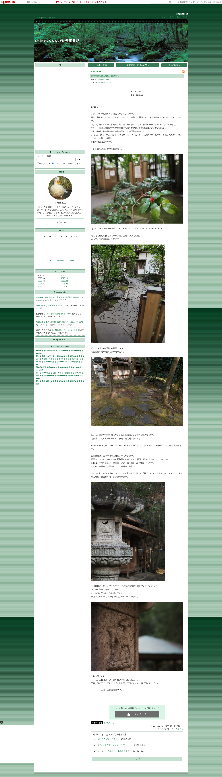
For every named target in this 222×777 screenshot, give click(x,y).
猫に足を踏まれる (43, 322)
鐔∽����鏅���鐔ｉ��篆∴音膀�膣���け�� (60, 373)
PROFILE (54, 17)
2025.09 (64, 281)
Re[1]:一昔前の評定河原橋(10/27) (64, 297)
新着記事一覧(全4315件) (138, 65)
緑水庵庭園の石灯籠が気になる (105, 76)
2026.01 (41, 284)
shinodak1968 (42, 297)
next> (72, 261)
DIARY (45, 17)
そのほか (34, 2)
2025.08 (64, 284)
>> (185, 2)
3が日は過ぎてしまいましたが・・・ (114, 745)
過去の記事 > (174, 65)
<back (49, 261)
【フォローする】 (167, 17)
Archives (60, 271)
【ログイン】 (182, 17)
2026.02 (41, 281)
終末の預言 (40, 305)
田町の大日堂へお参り (107, 739)
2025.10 (64, 278)
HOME (38, 17)
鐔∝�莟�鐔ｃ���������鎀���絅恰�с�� (59, 359)
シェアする (109, 723)
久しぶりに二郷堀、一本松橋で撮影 (113, 751)
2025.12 (41, 287)
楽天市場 (217, 2)
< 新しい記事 (101, 65)
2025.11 (64, 275)
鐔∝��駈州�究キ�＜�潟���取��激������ (60, 356)
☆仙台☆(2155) (103, 79)
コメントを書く (176, 728)
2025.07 (64, 287)
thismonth (60, 261)
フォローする (60, 222)
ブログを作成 (205, 2)
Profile (60, 172)
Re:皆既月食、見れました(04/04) (65, 330)
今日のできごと (105, 82)
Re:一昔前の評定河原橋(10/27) (59, 314)
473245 (180, 14)
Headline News (60, 346)
